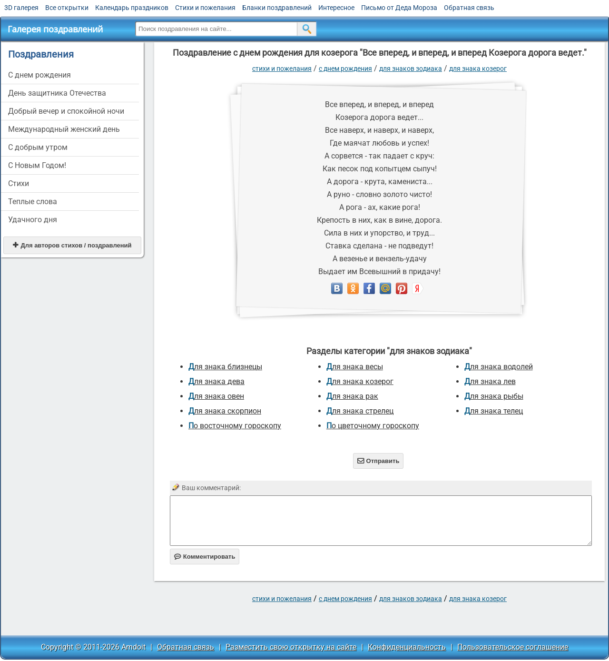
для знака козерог (478, 68)
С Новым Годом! (37, 165)
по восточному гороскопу (234, 425)
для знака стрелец (359, 410)
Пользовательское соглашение (512, 646)
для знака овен (216, 396)
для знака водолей (498, 366)
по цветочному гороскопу (372, 425)
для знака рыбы (493, 396)
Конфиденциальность (407, 646)
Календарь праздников (131, 7)
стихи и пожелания (282, 68)
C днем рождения (39, 74)
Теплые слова (32, 201)
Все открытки (66, 7)
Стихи (18, 183)
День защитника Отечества (57, 93)
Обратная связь (469, 7)
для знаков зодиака (410, 68)
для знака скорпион (224, 410)
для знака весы (354, 366)
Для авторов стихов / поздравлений (72, 245)
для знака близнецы (225, 366)
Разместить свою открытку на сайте (291, 646)
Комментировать (205, 556)
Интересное (336, 7)
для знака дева (216, 381)
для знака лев (490, 381)
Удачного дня (32, 219)
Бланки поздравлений (277, 7)
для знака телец (493, 410)
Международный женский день (64, 129)
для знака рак (352, 396)
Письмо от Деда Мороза (399, 7)
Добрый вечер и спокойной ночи (66, 111)
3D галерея (21, 7)
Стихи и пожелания (205, 7)
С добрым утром (38, 147)
